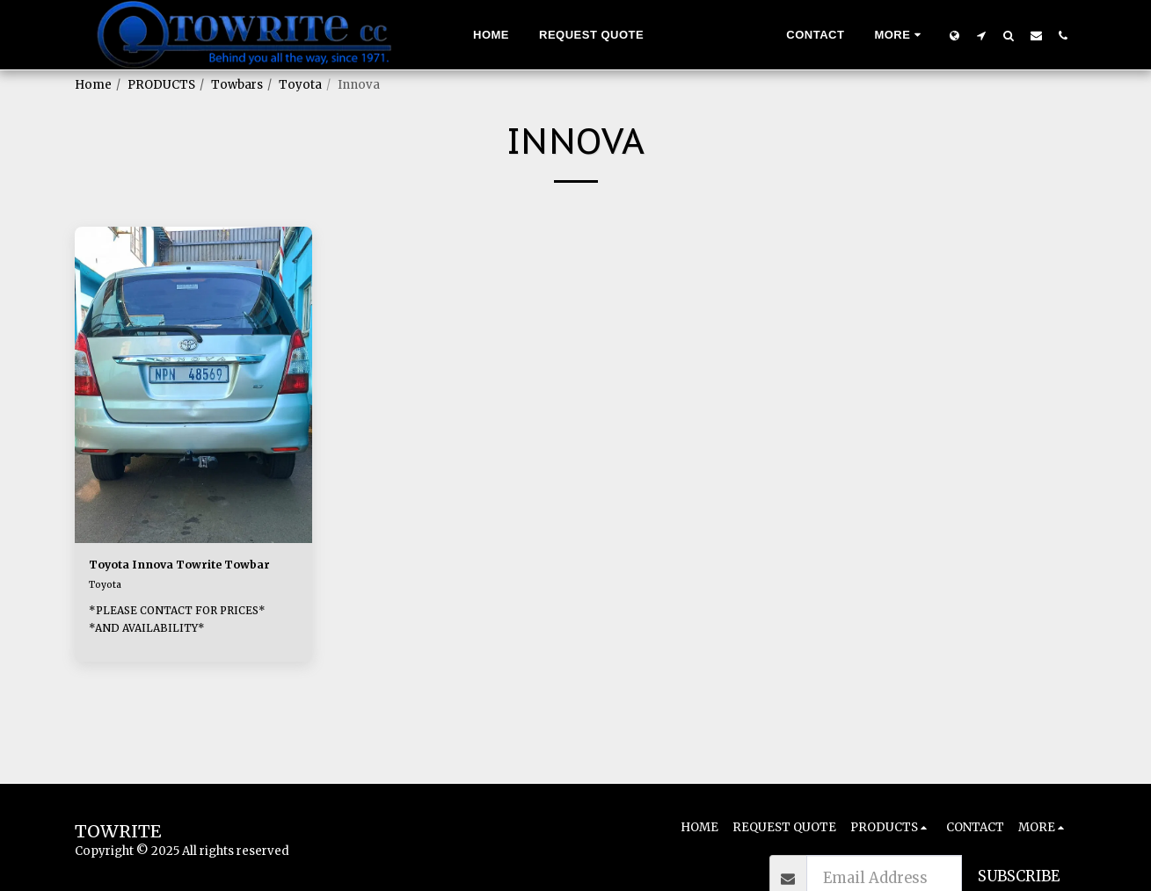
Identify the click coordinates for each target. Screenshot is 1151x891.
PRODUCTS (161, 84)
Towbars (237, 84)
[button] (981, 35)
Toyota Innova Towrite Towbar (178, 578)
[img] (193, 385)
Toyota (300, 84)
